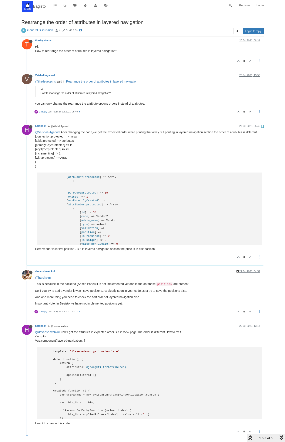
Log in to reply (253, 31)
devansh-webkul (45, 271)
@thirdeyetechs (45, 81)
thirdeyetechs (43, 40)
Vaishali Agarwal (45, 75)
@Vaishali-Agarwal (47, 132)
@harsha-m (43, 277)
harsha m (40, 126)
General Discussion (40, 30)
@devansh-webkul (58, 326)
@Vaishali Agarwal (58, 126)
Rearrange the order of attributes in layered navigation (101, 81)
